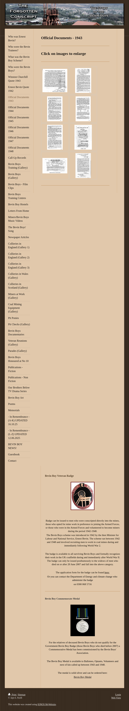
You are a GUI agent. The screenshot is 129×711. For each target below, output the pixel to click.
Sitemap (22, 694)
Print (12, 694)
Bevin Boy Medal (83, 677)
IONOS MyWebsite (47, 704)
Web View (116, 698)
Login (118, 694)
